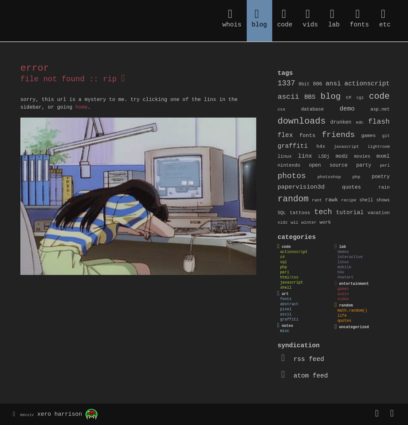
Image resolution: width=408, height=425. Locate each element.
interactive (350, 257)
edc (360, 122)
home (81, 107)
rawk (331, 200)
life (342, 315)
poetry (381, 177)
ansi (333, 83)
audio (343, 294)
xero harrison (59, 414)
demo (346, 108)
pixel (286, 309)
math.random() (353, 310)
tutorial (350, 212)
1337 (286, 83)
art (285, 294)
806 (317, 84)
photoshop (329, 177)
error (34, 68)
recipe (348, 200)
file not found (52, 79)
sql (283, 262)
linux (285, 156)
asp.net (380, 109)
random (293, 199)
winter (309, 222)
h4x (321, 146)
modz (342, 156)
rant (317, 200)
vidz (283, 222)
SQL (282, 212)
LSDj (324, 156)
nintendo (289, 165)
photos (292, 175)
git (386, 135)
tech (323, 212)
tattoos (300, 213)
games (368, 136)
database (312, 109)
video (343, 299)
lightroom (379, 146)
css (282, 109)
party (363, 165)
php (357, 177)
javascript (346, 146)
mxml (383, 156)
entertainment (354, 284)
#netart (345, 277)
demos (343, 252)
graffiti (293, 146)
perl (385, 165)
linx (305, 156)
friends (338, 134)
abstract (289, 304)
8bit (304, 84)
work (325, 222)
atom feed (304, 375)
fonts (307, 136)
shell (366, 200)
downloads (302, 121)
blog (331, 96)
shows (383, 200)
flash (379, 122)
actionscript (367, 83)
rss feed (302, 359)
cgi (360, 97)
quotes (351, 187)
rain (384, 187)
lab (342, 247)
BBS (310, 97)
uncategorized (354, 327)
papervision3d (301, 187)
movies (362, 156)
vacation (379, 212)
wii (294, 222)
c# (348, 97)
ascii (288, 97)
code (379, 96)
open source (328, 165)
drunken (340, 122)
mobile (344, 267)
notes (287, 326)
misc (284, 331)
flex (285, 135)
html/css (289, 277)
